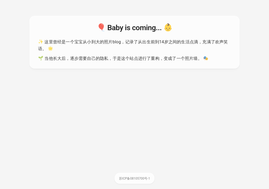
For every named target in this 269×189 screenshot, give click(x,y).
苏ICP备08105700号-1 (134, 178)
